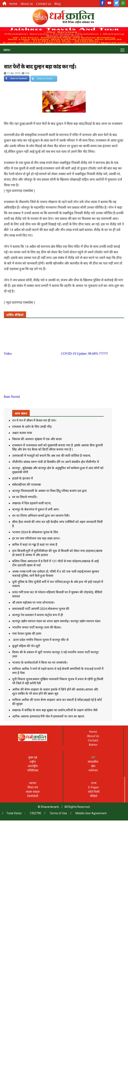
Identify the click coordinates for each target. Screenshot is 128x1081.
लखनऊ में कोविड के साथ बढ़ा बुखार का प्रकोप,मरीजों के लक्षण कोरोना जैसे (54, 710)
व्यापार (32, 783)
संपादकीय (93, 761)
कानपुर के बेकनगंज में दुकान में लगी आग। (35, 509)
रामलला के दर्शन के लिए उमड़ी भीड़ (32, 427)
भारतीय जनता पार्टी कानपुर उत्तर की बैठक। (37, 627)
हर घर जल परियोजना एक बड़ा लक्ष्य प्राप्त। (36, 538)
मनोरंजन (93, 770)
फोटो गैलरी (94, 791)
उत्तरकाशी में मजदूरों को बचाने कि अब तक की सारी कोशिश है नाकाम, (51, 456)
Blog (57, 4)
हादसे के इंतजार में (22, 478)
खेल (93, 766)
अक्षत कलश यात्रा (22, 433)
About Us (93, 736)
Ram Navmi (12, 396)
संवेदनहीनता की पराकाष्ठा (26, 484)
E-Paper (93, 787)
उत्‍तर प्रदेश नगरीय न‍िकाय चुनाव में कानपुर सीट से (40, 640)
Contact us (43, 4)
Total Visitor (14, 813)
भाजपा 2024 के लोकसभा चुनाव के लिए (35, 532)
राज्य (93, 783)
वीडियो (93, 796)
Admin (93, 744)
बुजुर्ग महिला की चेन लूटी (26, 646)
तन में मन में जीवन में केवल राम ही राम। (34, 420)
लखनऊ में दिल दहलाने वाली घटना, (31, 503)
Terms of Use (58, 813)
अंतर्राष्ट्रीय (33, 766)
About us (27, 4)
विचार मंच (32, 787)
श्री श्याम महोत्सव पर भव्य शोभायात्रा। (33, 602)
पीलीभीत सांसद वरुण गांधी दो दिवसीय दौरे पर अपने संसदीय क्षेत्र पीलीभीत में (55, 462)
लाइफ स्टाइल (32, 791)
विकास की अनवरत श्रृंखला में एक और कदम (37, 439)
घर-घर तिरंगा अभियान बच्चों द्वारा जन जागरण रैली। (41, 516)
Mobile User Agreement (91, 813)
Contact (93, 740)
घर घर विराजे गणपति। (24, 497)
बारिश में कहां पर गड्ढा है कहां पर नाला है (34, 545)
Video (8, 353)
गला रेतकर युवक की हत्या (26, 633)
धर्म (93, 757)
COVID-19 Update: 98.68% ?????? (84, 353)
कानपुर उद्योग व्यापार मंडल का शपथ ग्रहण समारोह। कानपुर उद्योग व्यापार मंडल (56, 621)
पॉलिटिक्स (32, 770)
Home (13, 4)
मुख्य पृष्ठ (32, 757)
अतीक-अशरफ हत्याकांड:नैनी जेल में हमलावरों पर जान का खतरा (48, 716)
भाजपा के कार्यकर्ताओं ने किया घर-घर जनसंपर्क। (40, 662)
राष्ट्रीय (33, 761)
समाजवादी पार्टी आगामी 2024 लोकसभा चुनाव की (40, 609)
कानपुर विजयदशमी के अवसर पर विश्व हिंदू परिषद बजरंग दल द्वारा (49, 491)
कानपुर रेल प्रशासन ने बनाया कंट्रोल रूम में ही (37, 615)
